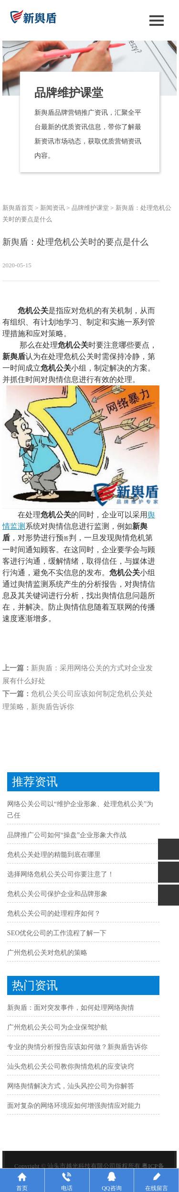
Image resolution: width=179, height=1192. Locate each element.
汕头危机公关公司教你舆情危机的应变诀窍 (70, 1066)
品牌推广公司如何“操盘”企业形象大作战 (66, 835)
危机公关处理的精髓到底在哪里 (54, 854)
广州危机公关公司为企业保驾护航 (57, 1027)
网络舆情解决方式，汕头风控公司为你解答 (70, 1086)
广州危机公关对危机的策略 (47, 952)
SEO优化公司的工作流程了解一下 (56, 933)
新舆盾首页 (17, 207)
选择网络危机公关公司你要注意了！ (60, 874)
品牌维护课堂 (90, 207)
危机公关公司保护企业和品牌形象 (57, 893)
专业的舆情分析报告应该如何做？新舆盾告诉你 (77, 1046)
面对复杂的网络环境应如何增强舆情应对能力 (74, 1105)
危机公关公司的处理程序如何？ (54, 913)
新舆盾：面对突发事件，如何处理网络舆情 (70, 1007)
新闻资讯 (52, 207)
